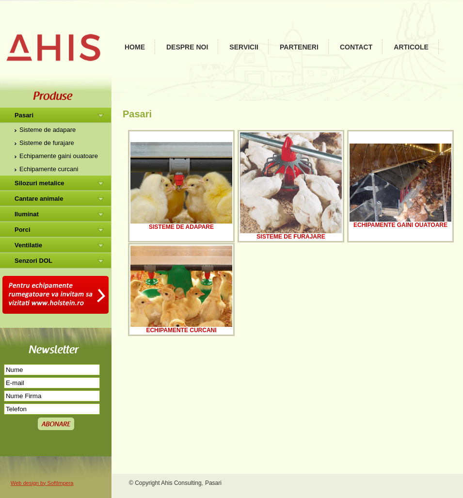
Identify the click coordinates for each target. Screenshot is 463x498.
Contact (356, 47)
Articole (411, 47)
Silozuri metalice (39, 183)
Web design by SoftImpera (42, 483)
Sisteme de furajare (46, 142)
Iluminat (27, 214)
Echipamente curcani (48, 169)
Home (135, 47)
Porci (23, 229)
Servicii (243, 47)
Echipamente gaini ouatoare (58, 156)
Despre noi (187, 47)
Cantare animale (39, 198)
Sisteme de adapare (47, 129)
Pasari (24, 115)
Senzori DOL (33, 260)
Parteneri (299, 47)
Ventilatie (28, 245)
